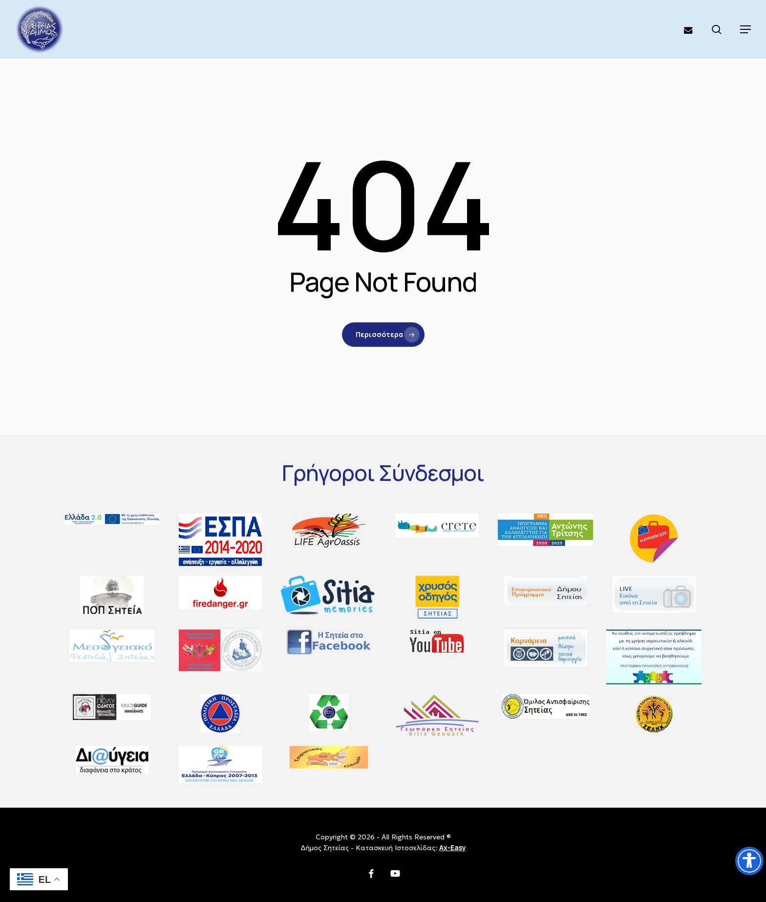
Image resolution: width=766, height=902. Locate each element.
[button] (745, 29)
